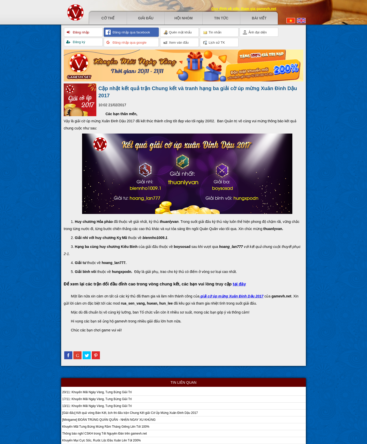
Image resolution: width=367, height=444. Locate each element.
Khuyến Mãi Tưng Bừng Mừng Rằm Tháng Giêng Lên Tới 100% (105, 426)
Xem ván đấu (176, 43)
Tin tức (221, 18)
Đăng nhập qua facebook (131, 32)
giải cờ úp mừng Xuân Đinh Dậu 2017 (231, 296)
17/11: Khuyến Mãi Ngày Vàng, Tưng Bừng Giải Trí (97, 399)
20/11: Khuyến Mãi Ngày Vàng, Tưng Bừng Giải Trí (97, 392)
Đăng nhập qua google (129, 42)
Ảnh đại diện (255, 32)
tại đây (239, 284)
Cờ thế (108, 18)
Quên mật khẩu (177, 32)
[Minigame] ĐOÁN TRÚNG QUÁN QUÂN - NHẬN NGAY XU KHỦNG (108, 420)
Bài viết (259, 18)
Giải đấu (145, 18)
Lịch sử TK (214, 43)
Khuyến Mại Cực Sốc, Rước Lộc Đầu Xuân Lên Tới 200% (101, 440)
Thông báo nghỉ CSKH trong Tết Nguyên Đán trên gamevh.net (104, 433)
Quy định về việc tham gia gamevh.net (243, 9)
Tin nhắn (212, 32)
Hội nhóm (183, 18)
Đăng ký (78, 42)
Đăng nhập (80, 32)
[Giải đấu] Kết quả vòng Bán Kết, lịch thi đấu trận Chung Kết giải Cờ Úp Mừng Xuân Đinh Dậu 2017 (130, 413)
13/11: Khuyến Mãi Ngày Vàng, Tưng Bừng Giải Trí (97, 406)
